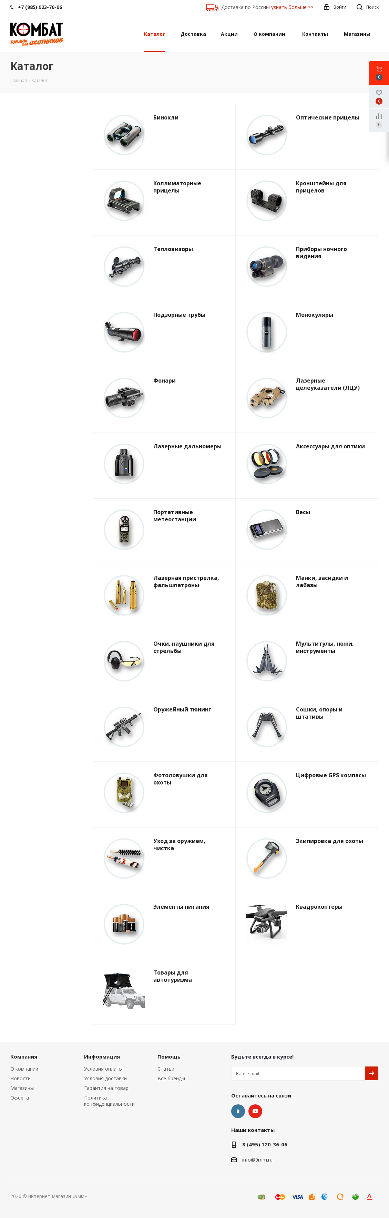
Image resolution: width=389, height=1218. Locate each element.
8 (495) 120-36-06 (264, 1144)
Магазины (22, 1088)
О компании (24, 1068)
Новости (20, 1078)
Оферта (19, 1097)
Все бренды (171, 1078)
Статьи (165, 1068)
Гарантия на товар (106, 1088)
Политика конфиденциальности (109, 1100)
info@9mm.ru (257, 1159)
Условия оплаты (103, 1068)
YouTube (255, 1111)
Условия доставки (105, 1078)
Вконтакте (238, 1111)
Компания (23, 1056)
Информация (102, 1056)
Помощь (169, 1056)
